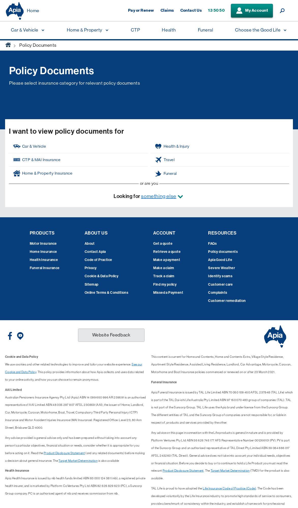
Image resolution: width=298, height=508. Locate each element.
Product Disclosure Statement (64, 453)
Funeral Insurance (45, 268)
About (90, 243)
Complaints (217, 292)
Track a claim (163, 276)
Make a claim (163, 268)
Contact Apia (95, 252)
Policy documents (223, 252)
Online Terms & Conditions (107, 292)
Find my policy (165, 284)
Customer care (220, 284)
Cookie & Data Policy (101, 276)
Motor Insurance (43, 243)
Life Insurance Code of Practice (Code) (229, 488)
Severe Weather (221, 268)
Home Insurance (43, 252)
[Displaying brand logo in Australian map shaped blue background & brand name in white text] (14, 11)
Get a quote (162, 243)
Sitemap (92, 284)
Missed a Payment (168, 292)
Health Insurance (44, 260)
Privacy (91, 268)
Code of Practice (98, 260)
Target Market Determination (78, 461)
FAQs (212, 243)
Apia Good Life (220, 260)
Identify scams (220, 276)
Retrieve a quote (167, 252)
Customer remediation (227, 301)
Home (33, 10)
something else (158, 196)
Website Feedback (111, 334)
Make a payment (166, 260)
